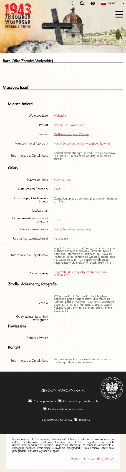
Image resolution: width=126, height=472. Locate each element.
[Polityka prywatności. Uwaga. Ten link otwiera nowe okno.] (42, 400)
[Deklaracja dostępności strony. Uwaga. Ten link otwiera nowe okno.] (63, 408)
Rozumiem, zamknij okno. (92, 457)
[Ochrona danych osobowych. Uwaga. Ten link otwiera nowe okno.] (78, 400)
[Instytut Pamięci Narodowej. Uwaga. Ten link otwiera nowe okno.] (54, 419)
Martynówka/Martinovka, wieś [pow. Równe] (82, 143)
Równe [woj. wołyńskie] (69, 124)
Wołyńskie (60, 115)
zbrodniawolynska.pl (63, 389)
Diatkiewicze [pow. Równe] (71, 133)
